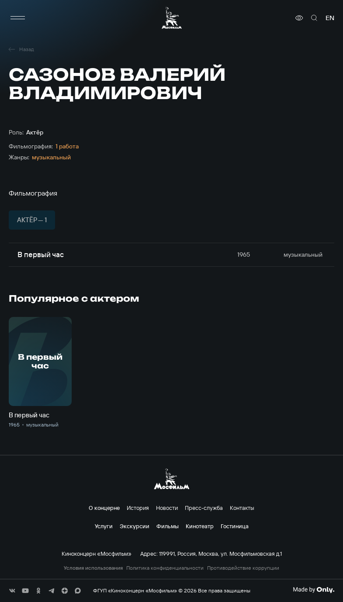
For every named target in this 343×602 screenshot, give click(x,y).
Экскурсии (134, 526)
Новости (167, 507)
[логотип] (172, 17)
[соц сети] (12, 590)
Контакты (242, 507)
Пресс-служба (204, 507)
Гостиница (235, 526)
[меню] (17, 18)
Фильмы (167, 526)
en (330, 18)
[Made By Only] (313, 589)
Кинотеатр (200, 526)
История (138, 507)
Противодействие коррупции (243, 568)
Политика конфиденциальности (165, 568)
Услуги (104, 526)
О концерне (104, 507)
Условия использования (93, 568)
